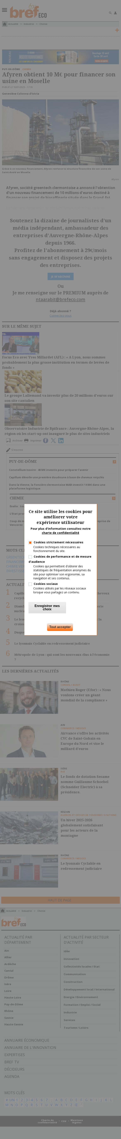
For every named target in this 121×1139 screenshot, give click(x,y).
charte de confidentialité (60, 533)
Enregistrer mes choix (47, 607)
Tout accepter (60, 627)
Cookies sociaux (46, 584)
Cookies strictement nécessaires (58, 542)
